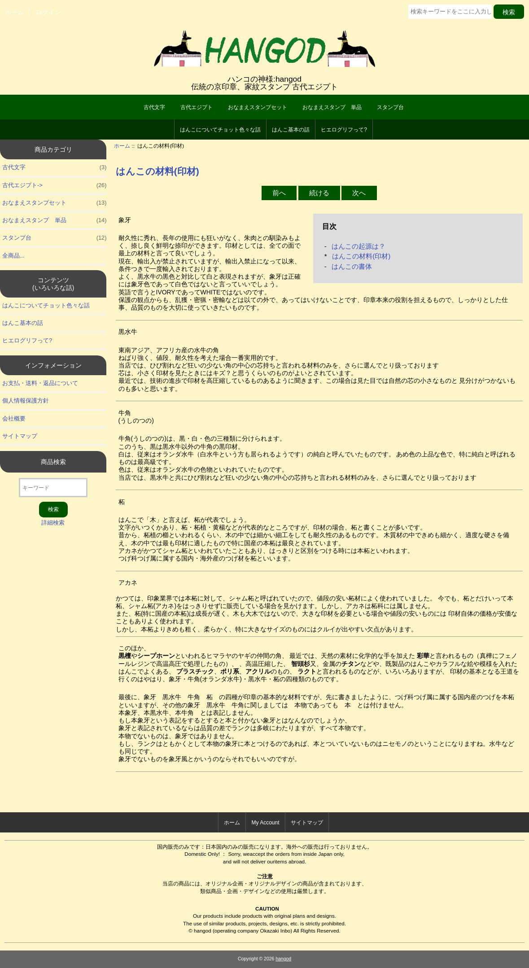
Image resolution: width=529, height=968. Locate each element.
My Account (265, 822)
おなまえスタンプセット (257, 107)
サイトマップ (19, 436)
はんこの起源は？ (358, 246)
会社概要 (14, 418)
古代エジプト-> (54, 185)
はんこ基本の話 (291, 130)
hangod (283, 958)
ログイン (48, 12)
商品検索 (53, 461)
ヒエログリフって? (344, 130)
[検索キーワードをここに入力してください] (450, 11)
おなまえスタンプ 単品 (332, 107)
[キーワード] (53, 487)
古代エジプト (196, 107)
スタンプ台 (390, 107)
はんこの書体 (352, 266)
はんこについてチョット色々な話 (220, 130)
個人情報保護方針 (25, 400)
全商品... (13, 255)
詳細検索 (53, 522)
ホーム (14, 12)
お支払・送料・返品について (40, 383)
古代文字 (154, 107)
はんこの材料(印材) (361, 256)
